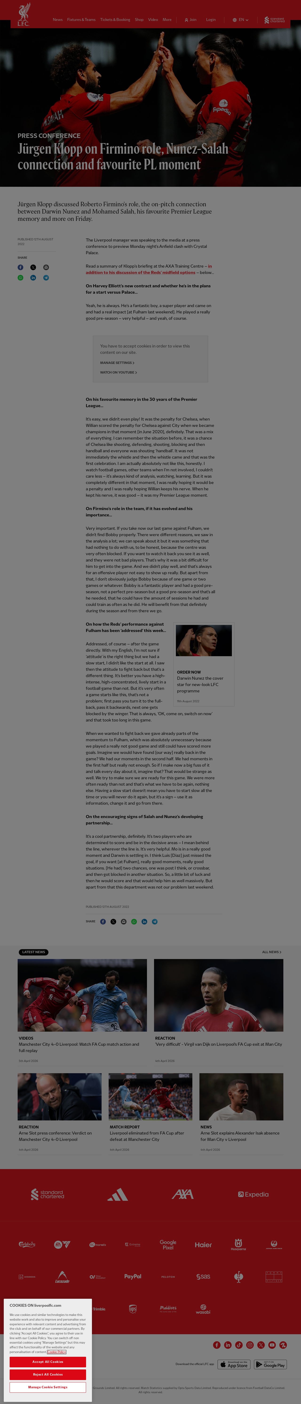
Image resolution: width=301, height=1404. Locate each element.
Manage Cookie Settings (47, 1395)
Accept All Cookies (47, 1370)
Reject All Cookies (48, 1382)
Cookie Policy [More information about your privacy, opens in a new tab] (57, 1359)
